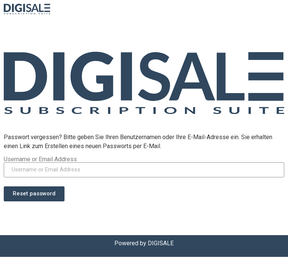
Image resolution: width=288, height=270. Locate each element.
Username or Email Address (40, 159)
